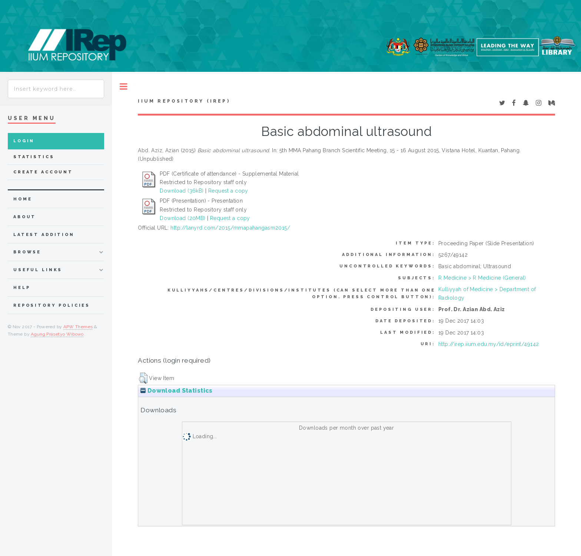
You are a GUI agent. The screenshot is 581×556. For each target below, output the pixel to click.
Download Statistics (176, 390)
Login (23, 141)
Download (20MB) (182, 218)
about (24, 216)
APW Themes (78, 326)
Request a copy (228, 191)
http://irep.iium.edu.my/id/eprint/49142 (488, 344)
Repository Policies (51, 305)
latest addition (43, 234)
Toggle (123, 86)
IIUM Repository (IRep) (184, 101)
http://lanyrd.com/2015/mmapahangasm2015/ (230, 228)
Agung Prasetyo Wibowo (57, 334)
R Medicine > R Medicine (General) (482, 278)
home (22, 199)
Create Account (43, 172)
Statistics (33, 156)
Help (21, 287)
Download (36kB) (181, 191)
